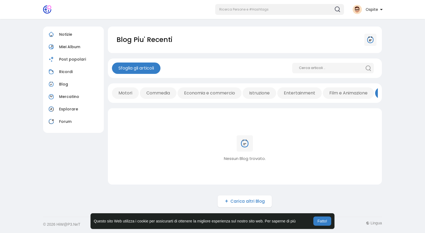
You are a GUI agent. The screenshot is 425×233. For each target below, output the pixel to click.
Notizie (59, 34)
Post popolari (66, 59)
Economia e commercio (209, 93)
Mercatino (63, 97)
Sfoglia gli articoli (136, 68)
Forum (59, 121)
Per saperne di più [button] (280, 221)
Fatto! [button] (322, 221)
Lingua (374, 223)
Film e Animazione (348, 93)
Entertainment (299, 93)
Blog (57, 84)
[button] (279, 9)
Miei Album (63, 47)
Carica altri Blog (247, 201)
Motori (125, 93)
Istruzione (259, 93)
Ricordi (60, 72)
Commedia (158, 93)
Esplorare (62, 109)
